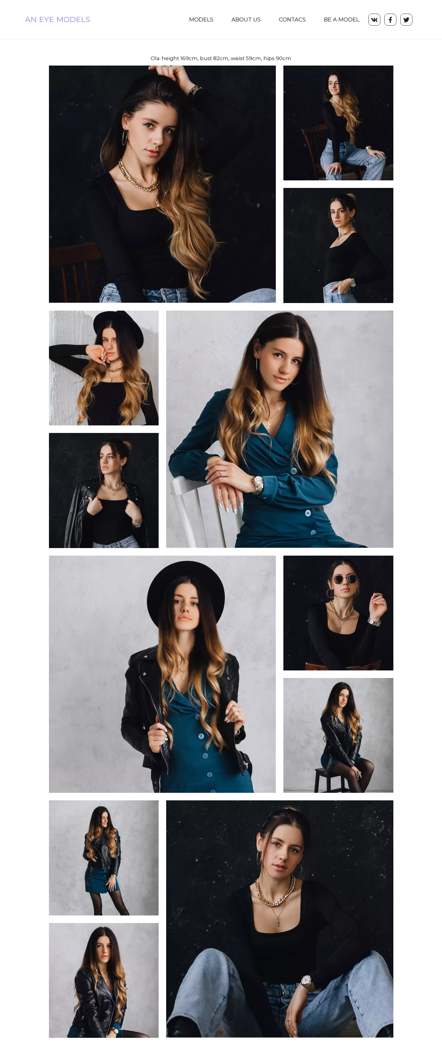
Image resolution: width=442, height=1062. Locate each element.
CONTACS (292, 19)
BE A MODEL (341, 19)
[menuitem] (201, 20)
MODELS (201, 19)
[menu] (233, 20)
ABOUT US (246, 19)
